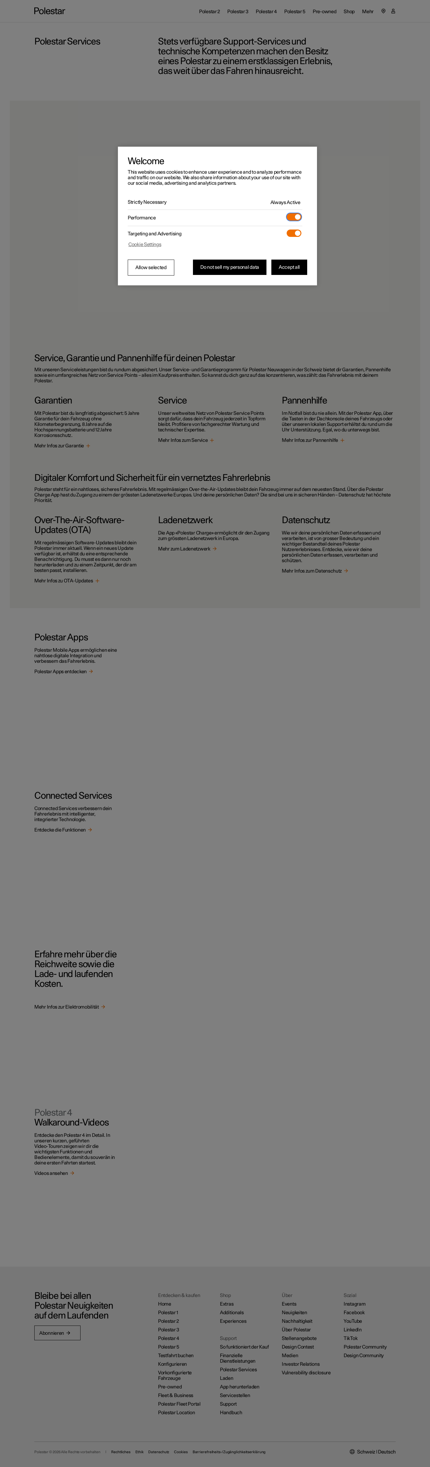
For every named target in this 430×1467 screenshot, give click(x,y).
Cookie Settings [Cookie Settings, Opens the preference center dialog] (144, 244)
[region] (217, 216)
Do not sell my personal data (229, 267)
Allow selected (151, 267)
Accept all (289, 267)
